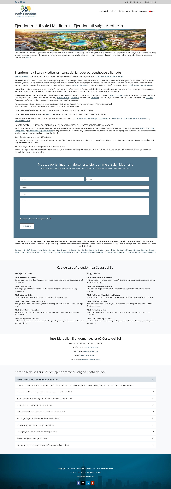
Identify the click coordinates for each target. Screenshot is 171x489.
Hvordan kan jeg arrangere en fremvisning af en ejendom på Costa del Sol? (43, 444)
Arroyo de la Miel (104, 118)
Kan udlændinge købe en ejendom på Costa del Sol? (35, 424)
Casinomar (95, 98)
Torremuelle (127, 118)
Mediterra (49, 114)
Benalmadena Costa (81, 85)
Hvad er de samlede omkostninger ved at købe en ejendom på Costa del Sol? (44, 398)
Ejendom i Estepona (149, 252)
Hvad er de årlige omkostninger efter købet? (32, 438)
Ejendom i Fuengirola (89, 249)
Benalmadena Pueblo (22, 121)
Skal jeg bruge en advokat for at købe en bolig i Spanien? (37, 431)
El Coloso (149, 98)
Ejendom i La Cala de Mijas (70, 249)
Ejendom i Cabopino (140, 249)
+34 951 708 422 (92, 347)
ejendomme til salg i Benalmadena (40, 131)
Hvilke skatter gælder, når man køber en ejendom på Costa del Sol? (41, 411)
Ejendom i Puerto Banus (43, 252)
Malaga (28, 57)
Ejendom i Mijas (54, 249)
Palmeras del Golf (63, 98)
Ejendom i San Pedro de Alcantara (87, 252)
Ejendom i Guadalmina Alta (130, 252)
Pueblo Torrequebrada (118, 95)
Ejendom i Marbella (27, 252)
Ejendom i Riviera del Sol (106, 249)
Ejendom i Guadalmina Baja (110, 252)
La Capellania (78, 118)
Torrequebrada (100, 76)
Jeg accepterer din (37, 219)
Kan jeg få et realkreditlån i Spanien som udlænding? (35, 404)
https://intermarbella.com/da (90, 359)
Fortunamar (75, 98)
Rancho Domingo (90, 118)
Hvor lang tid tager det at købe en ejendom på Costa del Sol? (38, 418)
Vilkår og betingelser (43, 219)
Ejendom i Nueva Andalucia (63, 252)
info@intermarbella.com (88, 355)
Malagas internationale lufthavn (141, 85)
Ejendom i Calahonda (124, 249)
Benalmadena (112, 76)
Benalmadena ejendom (23, 76)
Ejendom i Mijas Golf (22, 249)
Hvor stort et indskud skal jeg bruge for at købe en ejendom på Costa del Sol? (44, 391)
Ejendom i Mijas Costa (39, 249)
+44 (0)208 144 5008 (90, 351)
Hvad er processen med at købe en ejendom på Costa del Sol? (39, 379)
